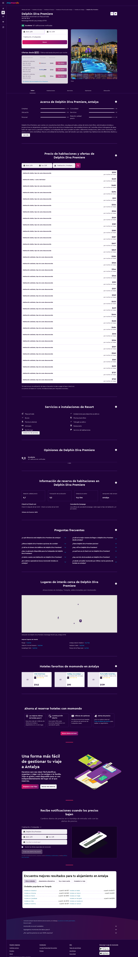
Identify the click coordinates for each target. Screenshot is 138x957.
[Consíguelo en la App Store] (110, 932)
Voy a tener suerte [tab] (67, 860)
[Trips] (3, 22)
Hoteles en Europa (40, 9)
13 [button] (52, 58)
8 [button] (61, 53)
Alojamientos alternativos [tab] (50, 860)
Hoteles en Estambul (33, 869)
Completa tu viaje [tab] (82, 860)
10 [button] (39, 58)
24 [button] (39, 67)
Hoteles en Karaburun (79, 879)
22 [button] (61, 62)
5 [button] (94, 49)
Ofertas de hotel (29, 9)
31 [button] (39, 71)
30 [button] (66, 67)
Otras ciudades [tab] (33, 860)
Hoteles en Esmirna (33, 882)
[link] (72, 712)
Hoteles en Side (32, 879)
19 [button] (48, 62)
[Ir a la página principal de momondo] (13, 3)
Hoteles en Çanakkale (33, 877)
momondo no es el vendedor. (73, 905)
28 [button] (57, 67)
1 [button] (61, 49)
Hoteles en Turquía (52, 9)
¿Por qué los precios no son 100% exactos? (73, 911)
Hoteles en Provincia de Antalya (67, 9)
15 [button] (61, 58)
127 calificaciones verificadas (45, 25)
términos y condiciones (55, 834)
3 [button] (85, 49)
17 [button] (39, 62)
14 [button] (57, 58)
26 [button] (48, 67)
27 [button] (52, 67)
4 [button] (43, 53)
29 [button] (61, 67)
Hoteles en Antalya (82, 9)
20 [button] (52, 62)
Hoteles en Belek (78, 869)
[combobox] (49, 810)
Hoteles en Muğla (78, 874)
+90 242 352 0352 (31, 23)
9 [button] (81, 53)
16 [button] (66, 58)
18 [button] (43, 62)
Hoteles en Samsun (78, 882)
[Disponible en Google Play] (110, 927)
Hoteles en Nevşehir (79, 877)
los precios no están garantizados (69, 899)
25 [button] (43, 67)
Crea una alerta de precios (105, 700)
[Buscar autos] (3, 16)
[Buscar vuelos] (3, 8)
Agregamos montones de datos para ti (73, 908)
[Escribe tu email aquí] (49, 821)
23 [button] (66, 62)
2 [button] (81, 49)
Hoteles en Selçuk (78, 872)
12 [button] (48, 58)
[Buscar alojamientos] (3, 12)
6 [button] (52, 53)
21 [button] (57, 62)
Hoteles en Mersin (32, 874)
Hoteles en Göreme (33, 872)
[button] (3, 3)
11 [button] (43, 58)
